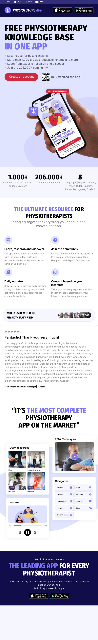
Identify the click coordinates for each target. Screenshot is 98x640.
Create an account (21, 76)
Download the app (67, 77)
